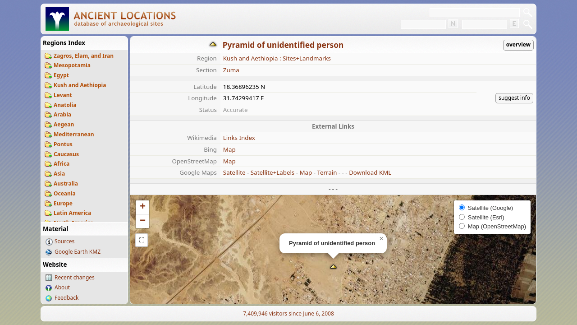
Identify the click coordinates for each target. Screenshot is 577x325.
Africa (61, 163)
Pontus (63, 144)
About (62, 287)
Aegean (64, 124)
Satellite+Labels (272, 172)
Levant (63, 95)
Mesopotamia (72, 65)
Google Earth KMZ (78, 251)
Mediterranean (74, 134)
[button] (333, 267)
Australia (66, 183)
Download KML (370, 172)
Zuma (231, 70)
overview (518, 44)
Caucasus (66, 154)
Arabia (62, 114)
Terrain (327, 172)
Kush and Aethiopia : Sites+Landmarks (277, 58)
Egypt (61, 75)
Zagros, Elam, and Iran (84, 56)
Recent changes (75, 277)
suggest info (514, 98)
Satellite (234, 172)
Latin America (72, 213)
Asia (59, 173)
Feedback (66, 298)
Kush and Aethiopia (80, 85)
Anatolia (65, 105)
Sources (64, 241)
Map (229, 149)
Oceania (65, 193)
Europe (63, 203)
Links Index (239, 138)
